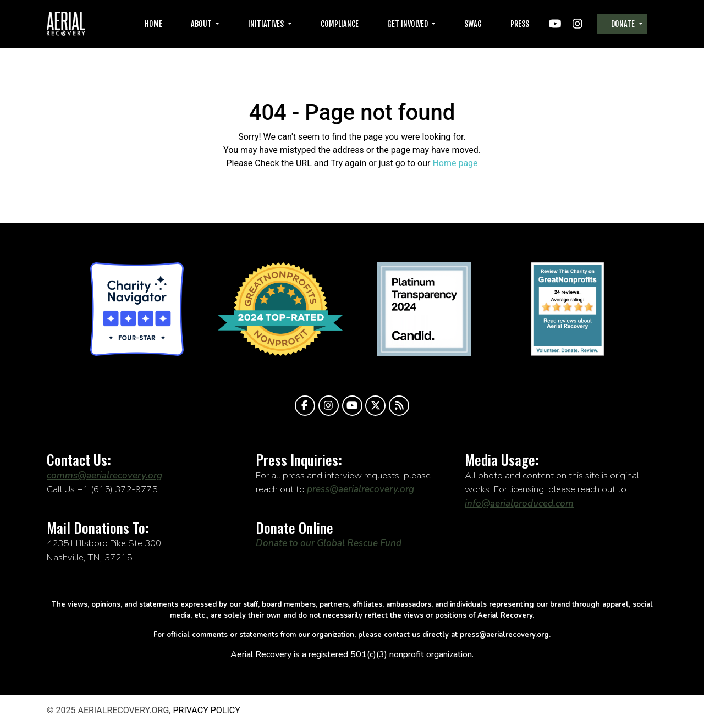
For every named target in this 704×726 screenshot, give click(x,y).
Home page (454, 163)
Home (153, 24)
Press (519, 24)
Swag (473, 24)
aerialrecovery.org (66, 24)
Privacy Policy (206, 710)
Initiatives (266, 24)
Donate (623, 24)
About (202, 24)
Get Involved (408, 24)
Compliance (340, 24)
